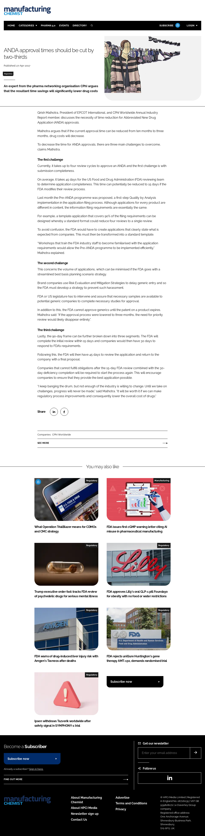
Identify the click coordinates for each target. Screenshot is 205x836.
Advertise (123, 797)
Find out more (13, 779)
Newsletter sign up (85, 814)
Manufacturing (162, 480)
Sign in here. (36, 769)
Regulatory (8, 74)
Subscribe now (121, 681)
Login (190, 25)
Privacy (121, 809)
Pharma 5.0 (48, 25)
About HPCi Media (84, 808)
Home (11, 25)
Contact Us (79, 819)
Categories (26, 25)
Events (64, 25)
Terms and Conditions (131, 803)
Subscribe (169, 25)
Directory (80, 25)
